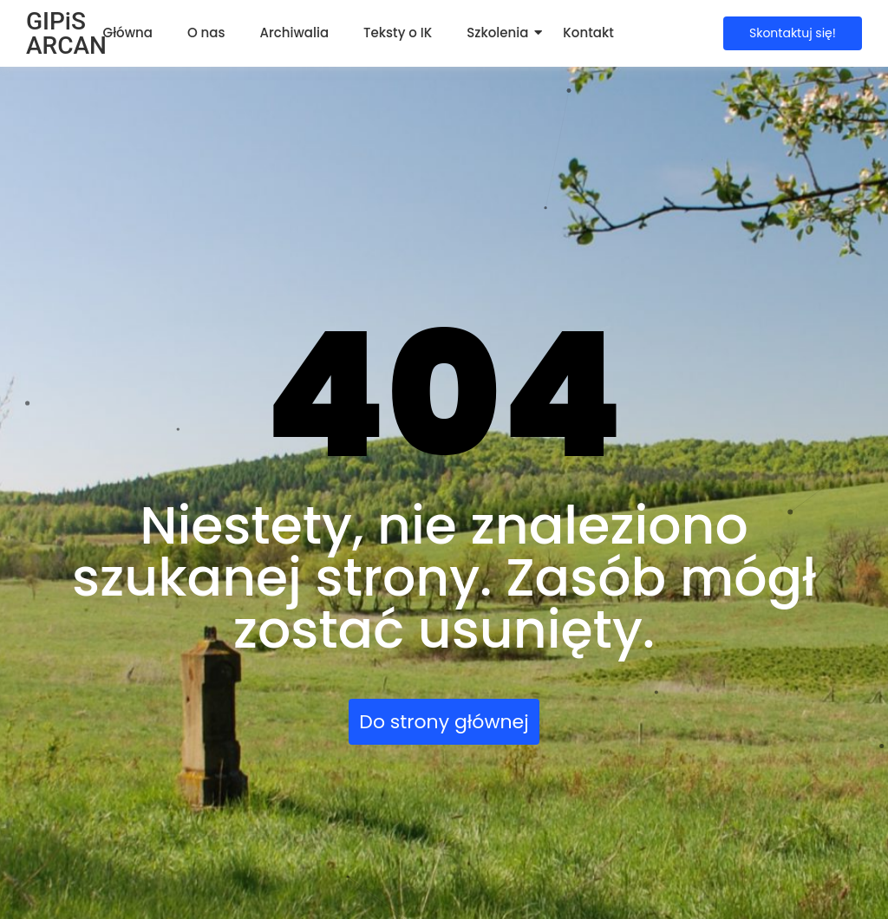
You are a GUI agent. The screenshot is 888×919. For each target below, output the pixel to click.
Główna (128, 32)
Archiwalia (295, 32)
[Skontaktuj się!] (792, 33)
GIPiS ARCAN (66, 33)
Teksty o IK (397, 32)
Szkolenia (497, 32)
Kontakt (588, 32)
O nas (206, 32)
